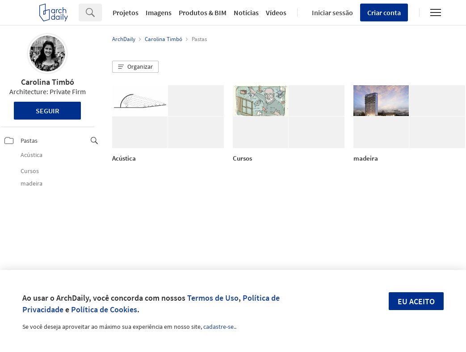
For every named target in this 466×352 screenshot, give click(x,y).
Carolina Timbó (47, 82)
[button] (135, 67)
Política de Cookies (104, 309)
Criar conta (384, 12)
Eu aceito (416, 301)
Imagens (159, 12)
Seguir (47, 110)
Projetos (126, 12)
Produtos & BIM (203, 12)
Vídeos (276, 12)
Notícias (246, 12)
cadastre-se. (219, 327)
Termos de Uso (213, 298)
